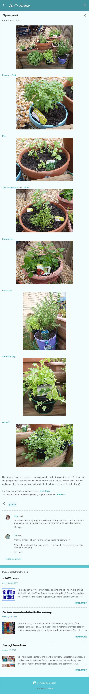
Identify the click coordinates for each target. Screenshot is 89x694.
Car (15, 535)
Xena (16, 516)
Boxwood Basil (9, 75)
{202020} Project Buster (14, 645)
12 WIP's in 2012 (10, 578)
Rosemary (7, 290)
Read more (81, 603)
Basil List (61, 494)
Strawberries (8, 239)
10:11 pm (18, 552)
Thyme (25, 187)
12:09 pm (18, 527)
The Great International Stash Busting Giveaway (26, 612)
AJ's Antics (19, 5)
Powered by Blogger (44, 683)
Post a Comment (13, 559)
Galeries (51, 688)
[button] (85, 16)
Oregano (6, 422)
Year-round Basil (10, 187)
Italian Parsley (8, 356)
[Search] (85, 5)
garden (12, 504)
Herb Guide (45, 491)
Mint (4, 136)
